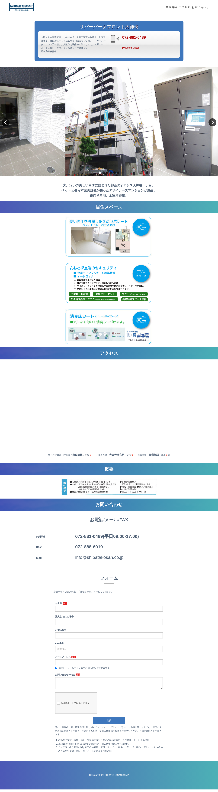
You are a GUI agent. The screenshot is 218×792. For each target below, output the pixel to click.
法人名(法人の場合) (64, 616)
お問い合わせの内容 (65, 674)
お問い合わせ (200, 7)
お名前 (58, 603)
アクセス (184, 7)
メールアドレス (63, 657)
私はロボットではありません (73, 705)
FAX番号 (59, 643)
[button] (100, 172)
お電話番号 (60, 630)
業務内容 (171, 7)
